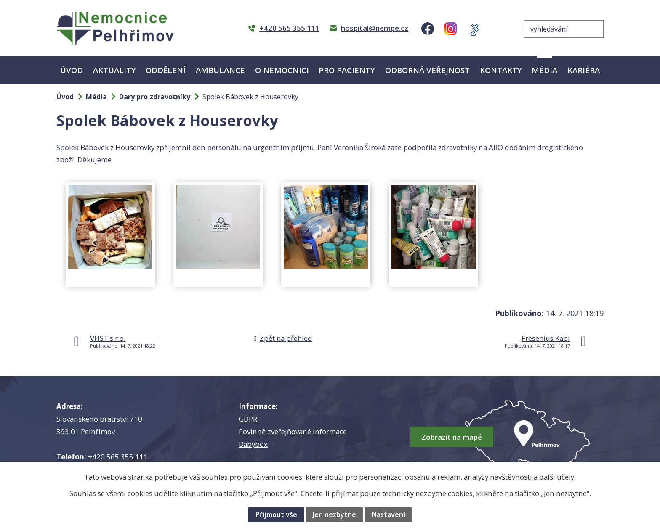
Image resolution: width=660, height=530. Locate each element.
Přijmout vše (276, 514)
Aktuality (114, 70)
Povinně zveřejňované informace (293, 431)
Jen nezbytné (334, 514)
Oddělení (166, 70)
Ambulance (220, 70)
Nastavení (388, 514)
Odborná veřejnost (427, 70)
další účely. (557, 477)
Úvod (71, 70)
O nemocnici (282, 70)
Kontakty (501, 70)
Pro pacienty (347, 70)
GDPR (248, 419)
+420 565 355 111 (118, 456)
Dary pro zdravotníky (154, 96)
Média (544, 70)
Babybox (253, 444)
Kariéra (583, 70)
